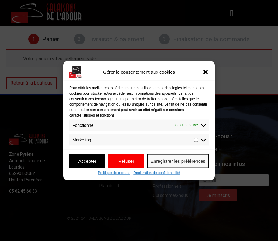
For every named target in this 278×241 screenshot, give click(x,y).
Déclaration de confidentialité (156, 173)
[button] (206, 72)
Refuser (126, 160)
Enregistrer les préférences (178, 160)
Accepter (87, 160)
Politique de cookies (114, 173)
